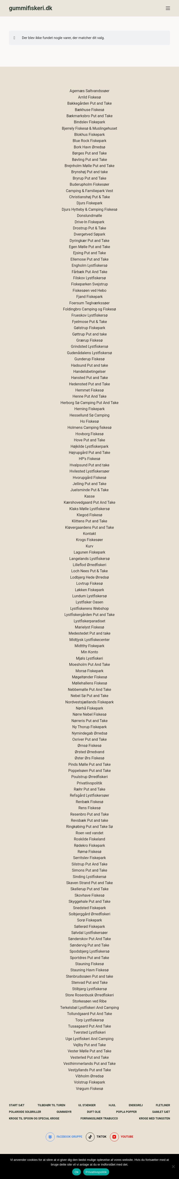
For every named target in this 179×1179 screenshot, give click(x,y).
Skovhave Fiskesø (89, 895)
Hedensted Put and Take (89, 384)
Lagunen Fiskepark (89, 552)
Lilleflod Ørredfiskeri (89, 565)
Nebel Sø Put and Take (89, 695)
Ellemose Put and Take (89, 259)
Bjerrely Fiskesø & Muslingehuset (89, 128)
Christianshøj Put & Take (89, 197)
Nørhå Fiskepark (89, 708)
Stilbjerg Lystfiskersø (89, 989)
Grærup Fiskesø (89, 340)
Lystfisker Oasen (89, 602)
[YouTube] (121, 1136)
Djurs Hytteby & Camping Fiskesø (89, 209)
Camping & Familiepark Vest (89, 191)
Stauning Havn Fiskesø (89, 970)
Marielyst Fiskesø (89, 627)
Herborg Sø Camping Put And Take (90, 402)
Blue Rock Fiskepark (89, 140)
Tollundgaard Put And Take (89, 1013)
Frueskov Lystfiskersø (89, 315)
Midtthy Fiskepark (89, 646)
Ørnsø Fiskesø (89, 745)
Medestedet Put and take (90, 633)
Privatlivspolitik (89, 783)
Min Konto (89, 652)
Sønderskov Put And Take (89, 939)
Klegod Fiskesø (89, 515)
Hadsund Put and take (89, 365)
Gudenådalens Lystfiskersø (89, 353)
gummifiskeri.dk (30, 8)
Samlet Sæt (161, 1112)
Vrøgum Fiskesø (89, 1088)
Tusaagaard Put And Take (89, 1026)
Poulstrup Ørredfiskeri (89, 777)
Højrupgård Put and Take (89, 452)
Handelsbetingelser (89, 371)
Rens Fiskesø (89, 808)
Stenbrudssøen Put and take (89, 976)
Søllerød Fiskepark (89, 926)
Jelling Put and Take (89, 484)
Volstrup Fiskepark (89, 1082)
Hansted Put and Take (89, 377)
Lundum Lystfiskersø (89, 596)
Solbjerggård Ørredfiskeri (89, 914)
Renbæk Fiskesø (89, 802)
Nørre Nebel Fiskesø (90, 714)
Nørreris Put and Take (89, 721)
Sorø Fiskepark (89, 920)
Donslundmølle (89, 215)
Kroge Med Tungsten (154, 1118)
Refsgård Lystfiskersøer (89, 795)
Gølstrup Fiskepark (89, 328)
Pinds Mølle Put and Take (89, 764)
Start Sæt (17, 1105)
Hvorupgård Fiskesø (89, 477)
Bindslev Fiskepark (89, 122)
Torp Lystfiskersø (89, 1020)
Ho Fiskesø (89, 421)
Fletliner (163, 1105)
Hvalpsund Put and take (89, 465)
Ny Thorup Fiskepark (89, 727)
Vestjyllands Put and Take (89, 1070)
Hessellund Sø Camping (90, 415)
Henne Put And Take (90, 396)
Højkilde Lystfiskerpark (89, 446)
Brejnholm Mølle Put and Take (90, 166)
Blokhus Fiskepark (89, 134)
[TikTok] (96, 1136)
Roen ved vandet (89, 833)
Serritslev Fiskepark (89, 858)
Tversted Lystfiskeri (89, 1032)
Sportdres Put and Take (89, 957)
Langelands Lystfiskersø (89, 558)
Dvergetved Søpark (89, 234)
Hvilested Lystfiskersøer (89, 471)
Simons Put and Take (89, 870)
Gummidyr (64, 1112)
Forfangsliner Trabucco (99, 1118)
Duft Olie (94, 1112)
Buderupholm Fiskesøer (89, 184)
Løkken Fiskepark (89, 590)
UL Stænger (87, 1105)
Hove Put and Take (89, 440)
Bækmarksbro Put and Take (90, 116)
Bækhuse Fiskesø (89, 110)
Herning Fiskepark (89, 409)
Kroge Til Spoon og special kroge (34, 1118)
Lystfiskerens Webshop (89, 608)
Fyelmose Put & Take (89, 321)
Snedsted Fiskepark (89, 908)
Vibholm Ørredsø (89, 1076)
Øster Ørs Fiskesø (89, 758)
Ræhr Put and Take (89, 789)
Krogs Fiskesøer (89, 540)
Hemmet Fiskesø (89, 390)
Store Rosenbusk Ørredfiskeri (89, 995)
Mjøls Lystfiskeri (89, 658)
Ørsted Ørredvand (89, 752)
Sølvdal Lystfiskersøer (89, 932)
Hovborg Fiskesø (89, 434)
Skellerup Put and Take (90, 889)
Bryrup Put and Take (89, 178)
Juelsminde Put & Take (89, 490)
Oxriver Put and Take (89, 739)
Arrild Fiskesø (89, 97)
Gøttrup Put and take (89, 334)
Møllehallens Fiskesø (89, 683)
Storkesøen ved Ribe (89, 1001)
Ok (77, 1172)
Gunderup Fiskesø (89, 359)
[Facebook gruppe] (64, 1136)
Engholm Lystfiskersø (90, 265)
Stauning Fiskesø (89, 964)
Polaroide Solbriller (25, 1112)
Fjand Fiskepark (89, 296)
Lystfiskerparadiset (89, 621)
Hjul (112, 1105)
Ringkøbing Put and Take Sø (89, 826)
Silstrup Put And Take (90, 864)
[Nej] (173, 1166)
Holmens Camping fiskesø (89, 427)
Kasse (89, 496)
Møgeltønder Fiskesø (89, 677)
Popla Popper (126, 1112)
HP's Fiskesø (89, 458)
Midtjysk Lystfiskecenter (89, 639)
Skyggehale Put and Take (90, 901)
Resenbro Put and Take (89, 814)
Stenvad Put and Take (89, 982)
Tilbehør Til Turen (51, 1105)
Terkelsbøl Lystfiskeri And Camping (89, 1007)
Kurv (89, 546)
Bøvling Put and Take (89, 159)
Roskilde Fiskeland (89, 839)
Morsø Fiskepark (89, 671)
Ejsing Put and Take (89, 253)
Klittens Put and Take (89, 521)
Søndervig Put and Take (89, 945)
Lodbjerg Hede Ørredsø (89, 577)
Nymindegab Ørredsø (89, 733)
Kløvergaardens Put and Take (89, 527)
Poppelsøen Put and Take (89, 770)
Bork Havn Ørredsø (89, 147)
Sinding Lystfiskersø (89, 876)
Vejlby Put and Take (89, 1045)
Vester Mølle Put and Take (89, 1051)
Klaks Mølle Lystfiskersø (89, 509)
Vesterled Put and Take (89, 1057)
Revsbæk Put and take (89, 820)
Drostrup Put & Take (89, 228)
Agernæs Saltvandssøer (89, 91)
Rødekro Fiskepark (89, 845)
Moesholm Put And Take (89, 664)
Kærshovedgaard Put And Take (89, 502)
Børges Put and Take (89, 153)
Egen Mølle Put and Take (89, 247)
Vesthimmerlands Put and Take (89, 1063)
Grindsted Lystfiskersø (89, 346)
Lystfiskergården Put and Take (89, 614)
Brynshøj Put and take (89, 172)
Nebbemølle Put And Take (89, 689)
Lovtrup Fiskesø (89, 583)
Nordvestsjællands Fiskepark (89, 702)
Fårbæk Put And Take (89, 272)
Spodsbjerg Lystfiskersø (89, 951)
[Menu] (168, 8)
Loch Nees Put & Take (89, 571)
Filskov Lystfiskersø (89, 278)
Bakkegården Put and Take (89, 103)
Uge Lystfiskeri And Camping (89, 1039)
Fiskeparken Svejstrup (89, 284)
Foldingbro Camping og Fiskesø (89, 309)
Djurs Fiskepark (89, 203)
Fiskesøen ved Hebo (89, 290)
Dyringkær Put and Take (89, 240)
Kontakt (89, 533)
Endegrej (136, 1105)
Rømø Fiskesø (89, 851)
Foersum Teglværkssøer (89, 303)
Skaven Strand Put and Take (89, 883)
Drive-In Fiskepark (89, 222)
